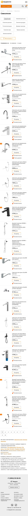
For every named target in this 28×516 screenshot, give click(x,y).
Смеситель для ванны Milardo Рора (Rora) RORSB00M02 (19, 193)
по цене (19, 43)
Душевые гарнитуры (20, 26)
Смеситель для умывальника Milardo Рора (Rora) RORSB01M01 (19, 303)
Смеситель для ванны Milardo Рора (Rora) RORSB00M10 (19, 178)
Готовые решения (5, 494)
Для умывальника (11, 447)
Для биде (12, 449)
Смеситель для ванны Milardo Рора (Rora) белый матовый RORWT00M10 (19, 163)
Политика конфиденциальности (19, 500)
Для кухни (18, 447)
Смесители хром (7, 29)
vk (12, 505)
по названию (13, 43)
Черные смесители (21, 29)
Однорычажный (12, 450)
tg (16, 505)
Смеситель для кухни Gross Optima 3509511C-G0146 (19, 80)
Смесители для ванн (7, 22)
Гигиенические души (7, 26)
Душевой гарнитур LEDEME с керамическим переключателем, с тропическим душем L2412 (19, 242)
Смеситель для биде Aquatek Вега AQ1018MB (19, 365)
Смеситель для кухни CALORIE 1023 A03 (19, 273)
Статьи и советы (5, 497)
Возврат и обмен (18, 497)
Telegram (15, 481)
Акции (2, 492)
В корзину (16, 56)
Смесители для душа (20, 22)
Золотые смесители (7, 33)
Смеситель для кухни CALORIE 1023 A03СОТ (19, 258)
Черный (9, 453)
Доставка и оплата (18, 496)
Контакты (16, 492)
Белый (5, 453)
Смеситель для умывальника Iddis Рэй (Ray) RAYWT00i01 (19, 126)
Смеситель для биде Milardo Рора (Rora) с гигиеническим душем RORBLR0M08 (19, 335)
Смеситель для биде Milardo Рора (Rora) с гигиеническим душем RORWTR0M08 (19, 319)
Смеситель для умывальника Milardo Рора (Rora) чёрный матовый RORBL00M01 (19, 208)
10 (5, 435)
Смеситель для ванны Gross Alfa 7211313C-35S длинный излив (19, 49)
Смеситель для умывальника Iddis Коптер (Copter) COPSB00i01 (19, 145)
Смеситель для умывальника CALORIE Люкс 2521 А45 (19, 350)
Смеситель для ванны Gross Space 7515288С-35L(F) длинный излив (19, 65)
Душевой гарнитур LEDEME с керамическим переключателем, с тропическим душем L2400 (19, 225)
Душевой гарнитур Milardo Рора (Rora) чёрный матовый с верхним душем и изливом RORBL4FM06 (19, 399)
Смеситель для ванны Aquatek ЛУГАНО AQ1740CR (19, 288)
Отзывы (3, 496)
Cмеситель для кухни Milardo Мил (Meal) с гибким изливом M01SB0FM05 (19, 111)
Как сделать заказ (18, 494)
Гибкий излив (20, 450)
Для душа (6, 449)
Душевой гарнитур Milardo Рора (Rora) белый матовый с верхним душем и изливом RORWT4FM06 (19, 381)
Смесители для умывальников (7, 19)
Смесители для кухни (20, 18)
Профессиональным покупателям (6, 500)
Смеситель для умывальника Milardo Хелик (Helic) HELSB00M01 (19, 95)
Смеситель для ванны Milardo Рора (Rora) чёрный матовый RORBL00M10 (19, 415)
